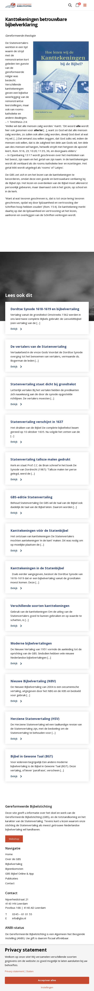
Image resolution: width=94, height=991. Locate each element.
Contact (9, 883)
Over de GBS (13, 859)
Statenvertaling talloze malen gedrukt (40, 459)
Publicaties (11, 878)
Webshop (14, 838)
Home (9, 854)
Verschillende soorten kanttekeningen (39, 606)
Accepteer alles (47, 980)
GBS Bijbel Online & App (19, 873)
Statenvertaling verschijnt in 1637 (36, 422)
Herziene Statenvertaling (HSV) (34, 719)
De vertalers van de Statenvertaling (38, 346)
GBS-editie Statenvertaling (31, 497)
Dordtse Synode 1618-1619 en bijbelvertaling (44, 309)
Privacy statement (14, 971)
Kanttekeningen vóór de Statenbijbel (39, 530)
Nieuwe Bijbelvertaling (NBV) (33, 681)
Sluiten (29, 971)
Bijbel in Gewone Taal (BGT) (31, 756)
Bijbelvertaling (13, 864)
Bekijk (16, 328)
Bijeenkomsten (14, 868)
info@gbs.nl (19, 918)
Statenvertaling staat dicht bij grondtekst (43, 384)
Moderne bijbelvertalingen (31, 643)
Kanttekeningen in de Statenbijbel (37, 568)
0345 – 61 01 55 (22, 914)
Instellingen (47, 987)
